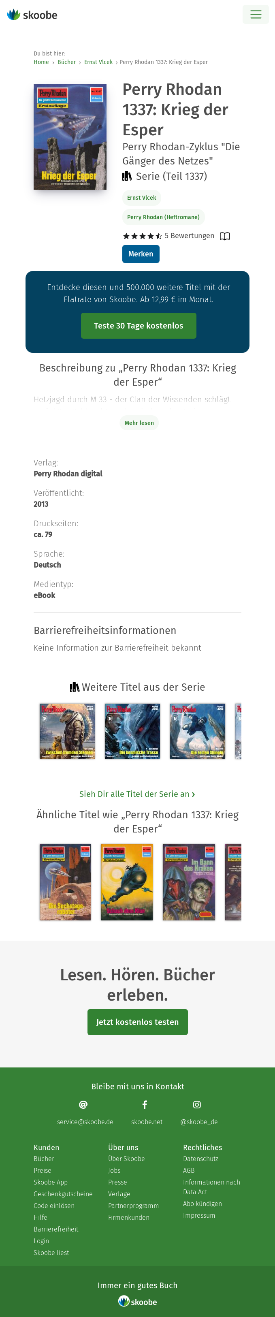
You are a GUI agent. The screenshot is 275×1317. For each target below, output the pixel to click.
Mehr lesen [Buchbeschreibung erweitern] (139, 423)
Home (41, 62)
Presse (117, 1182)
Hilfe (40, 1217)
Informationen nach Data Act (211, 1187)
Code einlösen (54, 1206)
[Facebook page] (147, 1112)
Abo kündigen (202, 1204)
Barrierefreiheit (56, 1229)
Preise (42, 1170)
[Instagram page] (199, 1112)
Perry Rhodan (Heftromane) (163, 217)
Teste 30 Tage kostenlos (138, 326)
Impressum (199, 1215)
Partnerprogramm (133, 1206)
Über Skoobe (126, 1159)
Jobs (114, 1170)
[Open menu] (256, 14)
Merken (140, 254)
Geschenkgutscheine (63, 1194)
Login (41, 1241)
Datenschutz (200, 1159)
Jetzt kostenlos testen (137, 1022)
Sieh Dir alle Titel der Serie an (137, 794)
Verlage (119, 1194)
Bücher (67, 62)
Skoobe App (51, 1182)
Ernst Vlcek (98, 62)
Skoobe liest (51, 1253)
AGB (189, 1170)
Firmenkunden (128, 1217)
